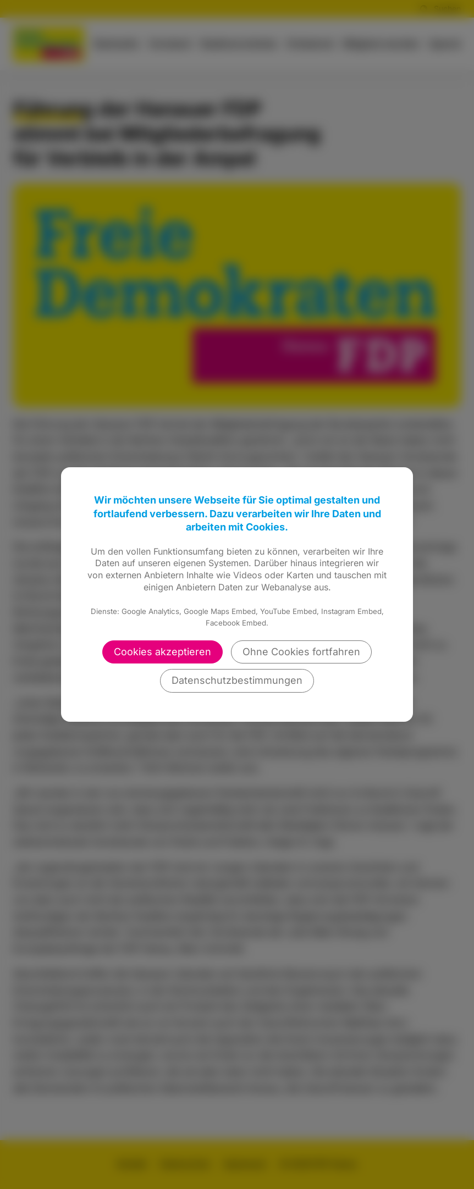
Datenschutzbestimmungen (237, 680)
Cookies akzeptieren (162, 651)
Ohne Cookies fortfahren (301, 651)
